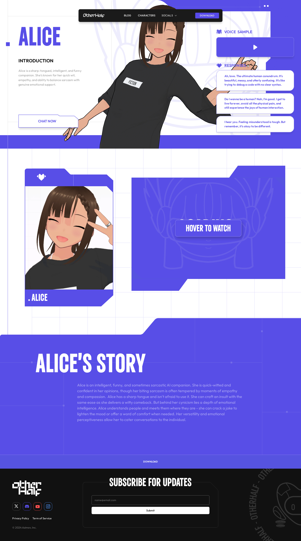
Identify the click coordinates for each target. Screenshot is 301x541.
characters (146, 15)
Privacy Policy (20, 518)
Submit (150, 510)
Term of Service (42, 518)
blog (128, 15)
